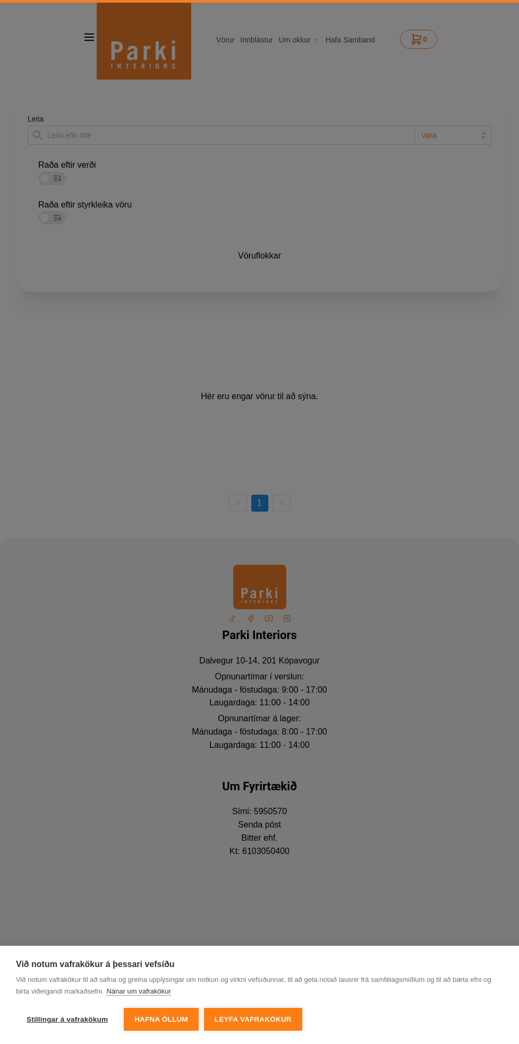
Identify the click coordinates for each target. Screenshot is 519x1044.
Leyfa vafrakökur (253, 1024)
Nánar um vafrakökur (138, 996)
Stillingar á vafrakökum (67, 1024)
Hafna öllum (161, 1024)
